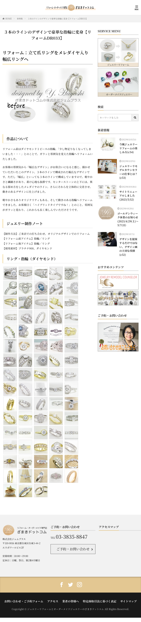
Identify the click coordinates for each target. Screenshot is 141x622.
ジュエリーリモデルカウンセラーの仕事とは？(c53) (128, 168)
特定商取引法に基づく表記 (95, 599)
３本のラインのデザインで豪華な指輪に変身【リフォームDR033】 (58, 18)
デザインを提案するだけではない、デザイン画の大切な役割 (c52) (128, 235)
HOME (8, 18)
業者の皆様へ (70, 599)
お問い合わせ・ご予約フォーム (30, 599)
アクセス (55, 599)
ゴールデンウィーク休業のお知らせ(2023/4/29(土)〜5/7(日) (128, 211)
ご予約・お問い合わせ (72, 548)
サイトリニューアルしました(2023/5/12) (128, 188)
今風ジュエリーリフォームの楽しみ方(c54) (128, 147)
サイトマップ (120, 599)
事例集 (20, 18)
